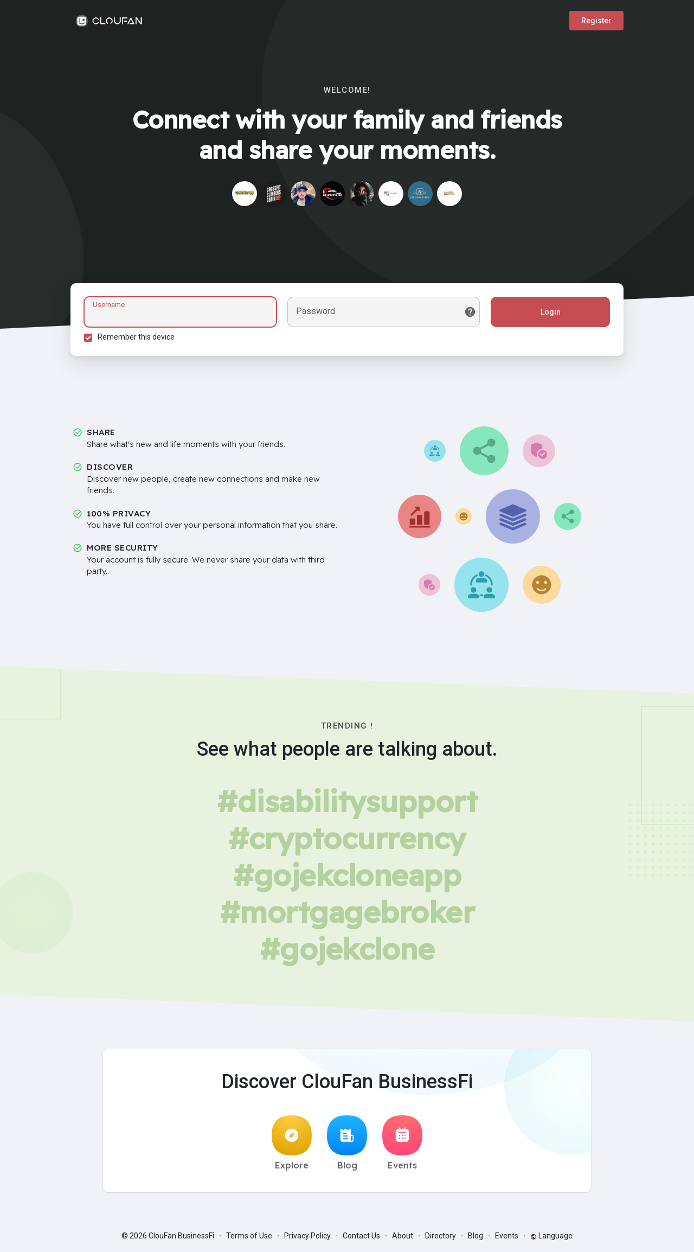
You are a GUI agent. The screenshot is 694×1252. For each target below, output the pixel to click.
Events (402, 1143)
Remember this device (136, 337)
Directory (440, 1235)
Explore (292, 1143)
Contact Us (361, 1235)
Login (551, 312)
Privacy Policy (307, 1235)
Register (596, 20)
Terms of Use (249, 1235)
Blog (347, 1143)
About (402, 1235)
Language (551, 1235)
